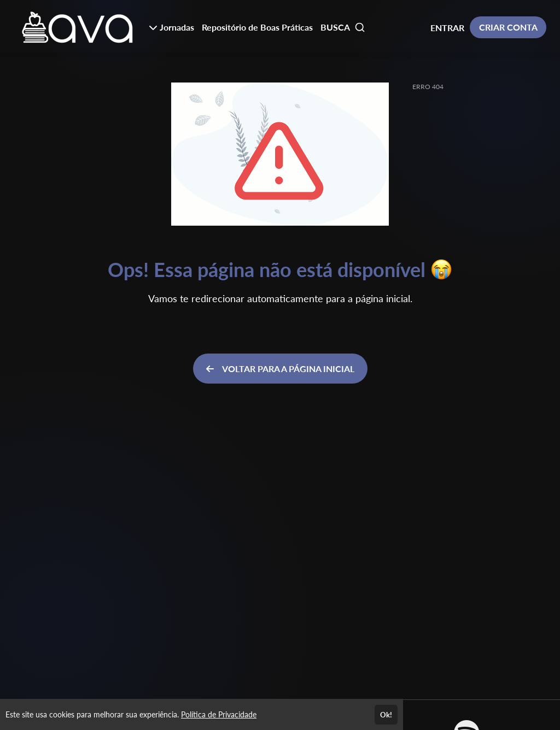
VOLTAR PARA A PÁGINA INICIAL (280, 368)
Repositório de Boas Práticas (257, 27)
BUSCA (342, 27)
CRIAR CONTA (508, 27)
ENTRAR (447, 27)
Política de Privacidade (218, 714)
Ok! (386, 714)
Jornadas (171, 27)
